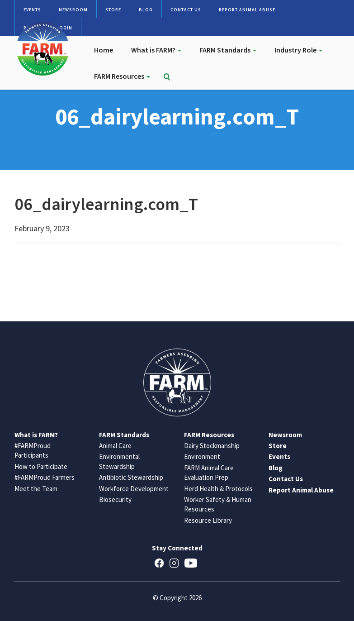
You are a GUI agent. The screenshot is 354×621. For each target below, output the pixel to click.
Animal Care (115, 445)
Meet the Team (35, 488)
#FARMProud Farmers (44, 477)
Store (113, 10)
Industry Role (298, 49)
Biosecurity (115, 499)
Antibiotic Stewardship (131, 477)
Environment (202, 456)
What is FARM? (156, 49)
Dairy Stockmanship (212, 445)
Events (32, 10)
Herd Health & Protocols (218, 488)
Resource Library (208, 520)
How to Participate (40, 466)
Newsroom (73, 10)
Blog (146, 10)
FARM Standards (227, 49)
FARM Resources (122, 76)
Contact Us (185, 10)
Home (103, 49)
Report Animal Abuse (247, 10)
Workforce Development (134, 488)
